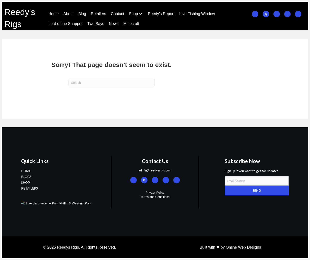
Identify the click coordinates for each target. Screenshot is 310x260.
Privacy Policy (155, 192)
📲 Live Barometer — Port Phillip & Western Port (56, 203)
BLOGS (26, 177)
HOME (26, 171)
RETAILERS (29, 188)
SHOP (25, 182)
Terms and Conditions (154, 197)
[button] (140, 13)
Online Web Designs (243, 247)
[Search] (111, 82)
